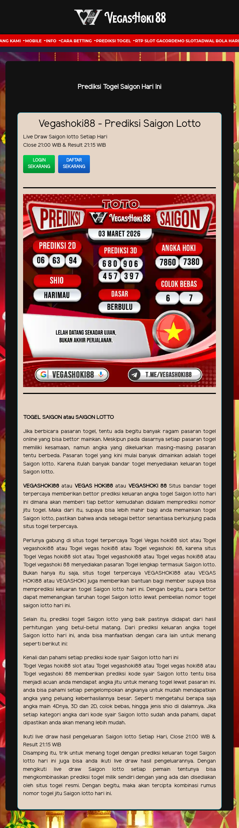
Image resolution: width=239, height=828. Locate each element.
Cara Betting (77, 40)
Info (51, 40)
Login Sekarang (39, 164)
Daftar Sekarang (74, 164)
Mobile (34, 40)
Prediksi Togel (114, 40)
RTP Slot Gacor (153, 40)
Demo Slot (183, 40)
